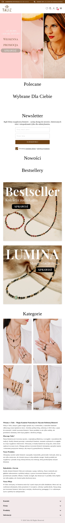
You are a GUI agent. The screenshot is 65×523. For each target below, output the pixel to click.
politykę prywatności (43, 148)
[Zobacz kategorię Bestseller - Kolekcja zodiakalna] (32, 211)
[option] (32, 45)
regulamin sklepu (30, 148)
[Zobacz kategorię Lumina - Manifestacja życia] (32, 274)
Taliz (28, 520)
